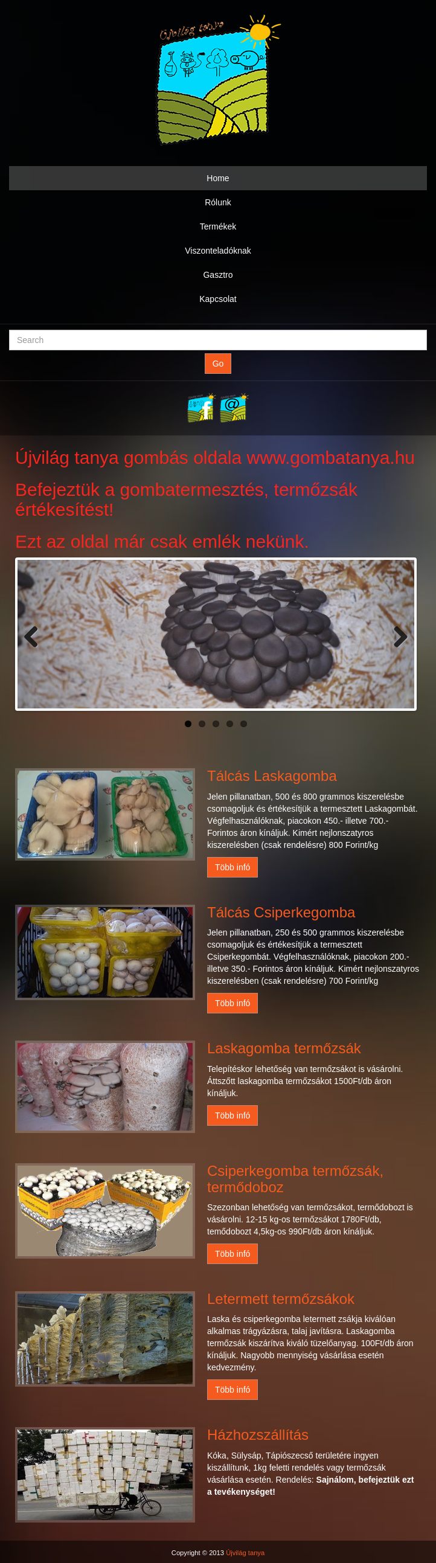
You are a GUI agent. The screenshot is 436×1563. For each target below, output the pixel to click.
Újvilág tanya (245, 1552)
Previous (36, 634)
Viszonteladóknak (218, 250)
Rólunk (218, 202)
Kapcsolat (217, 299)
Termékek (218, 226)
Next (396, 634)
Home (218, 178)
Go (218, 363)
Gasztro (217, 275)
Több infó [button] (232, 867)
